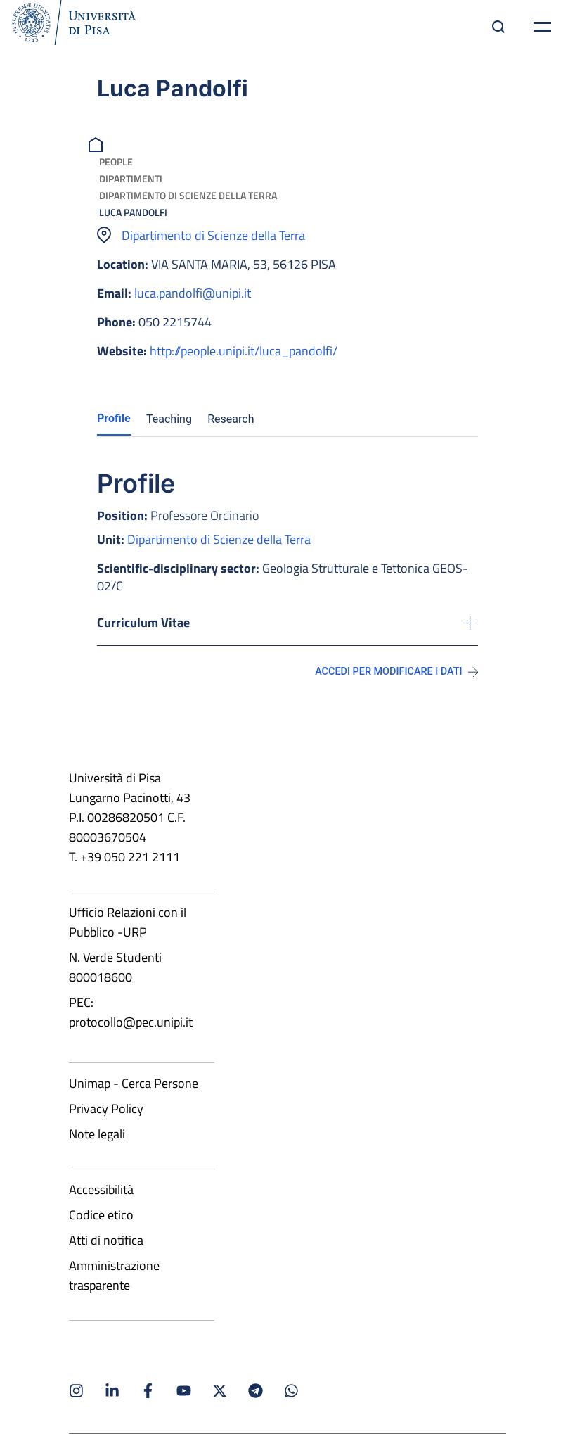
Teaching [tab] (169, 419)
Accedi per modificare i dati (396, 672)
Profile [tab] (114, 418)
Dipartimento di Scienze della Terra (188, 195)
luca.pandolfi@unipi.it (192, 293)
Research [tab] (230, 419)
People (116, 161)
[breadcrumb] (97, 143)
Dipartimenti (130, 178)
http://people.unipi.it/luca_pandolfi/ (243, 350)
